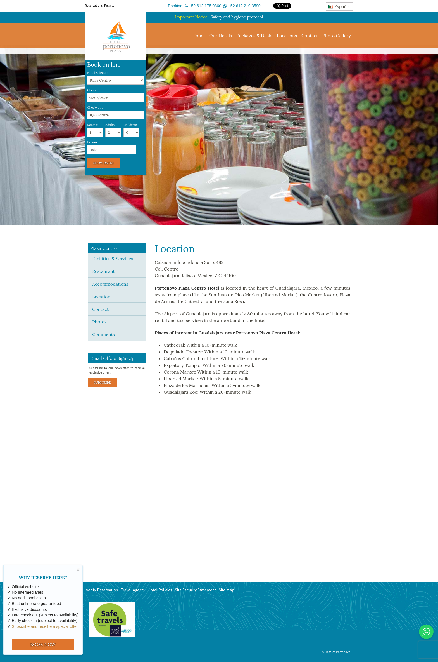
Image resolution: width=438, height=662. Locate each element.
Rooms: (92, 124)
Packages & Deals (254, 35)
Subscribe (102, 382)
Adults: (110, 124)
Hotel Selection (98, 72)
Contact (309, 35)
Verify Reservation (102, 590)
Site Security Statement (195, 590)
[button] (5, 135)
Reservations (94, 5)
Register (109, 5)
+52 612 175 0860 (205, 6)
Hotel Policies (159, 590)
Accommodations (110, 284)
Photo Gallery (336, 35)
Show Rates (103, 163)
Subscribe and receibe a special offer (45, 626)
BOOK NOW (43, 644)
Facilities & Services (112, 258)
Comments (103, 334)
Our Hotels (220, 35)
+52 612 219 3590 (244, 6)
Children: (130, 124)
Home (198, 35)
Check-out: (95, 107)
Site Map (226, 590)
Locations (287, 35)
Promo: (92, 142)
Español (339, 6)
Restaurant (103, 271)
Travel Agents (133, 590)
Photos (99, 322)
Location (101, 296)
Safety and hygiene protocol (237, 17)
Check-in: (94, 90)
